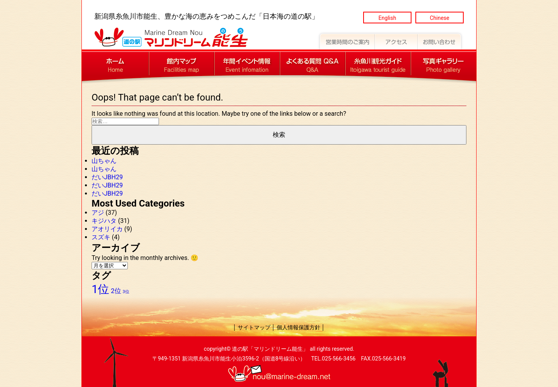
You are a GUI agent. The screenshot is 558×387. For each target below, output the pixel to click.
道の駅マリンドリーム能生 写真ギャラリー (443, 63)
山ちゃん (104, 160)
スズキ (101, 237)
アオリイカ (107, 229)
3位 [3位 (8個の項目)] (126, 291)
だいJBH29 (107, 177)
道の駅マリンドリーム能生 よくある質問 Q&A (312, 63)
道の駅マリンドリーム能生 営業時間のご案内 (346, 40)
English (387, 18)
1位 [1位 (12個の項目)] (100, 289)
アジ (98, 212)
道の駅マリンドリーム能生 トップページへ (115, 63)
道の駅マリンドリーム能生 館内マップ (181, 63)
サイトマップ (254, 327)
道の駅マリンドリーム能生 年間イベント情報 (247, 63)
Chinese (439, 18)
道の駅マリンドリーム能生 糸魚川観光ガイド (378, 63)
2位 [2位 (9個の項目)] (116, 291)
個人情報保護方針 (298, 327)
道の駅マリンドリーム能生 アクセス (396, 40)
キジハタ (104, 220)
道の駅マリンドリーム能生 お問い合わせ (441, 40)
